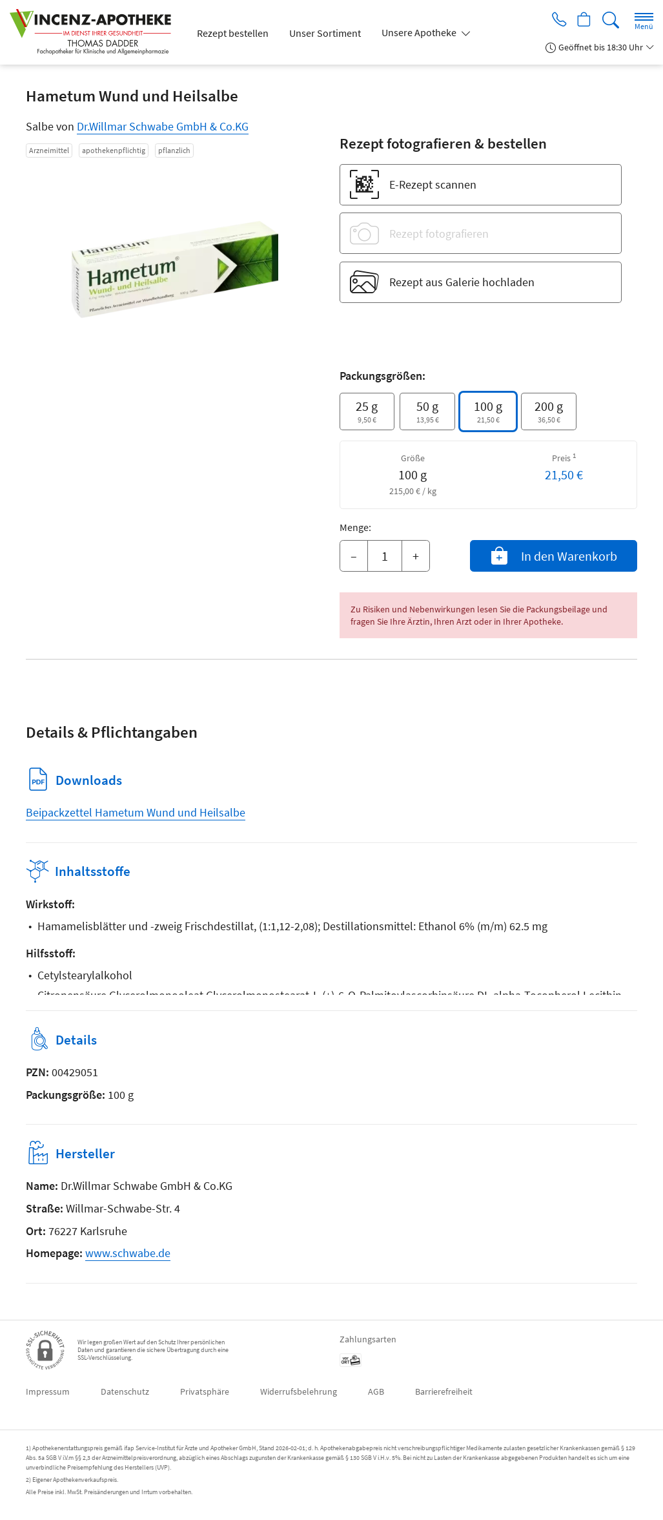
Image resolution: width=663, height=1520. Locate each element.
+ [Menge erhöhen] (416, 556)
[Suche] (610, 20)
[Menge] (384, 556)
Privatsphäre (204, 1391)
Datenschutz (125, 1391)
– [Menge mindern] (354, 556)
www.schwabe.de (127, 1252)
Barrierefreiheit (444, 1391)
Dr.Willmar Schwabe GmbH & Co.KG (163, 126)
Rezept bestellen (233, 32)
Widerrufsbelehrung (298, 1391)
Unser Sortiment (325, 32)
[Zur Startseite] (95, 32)
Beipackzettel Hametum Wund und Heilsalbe (135, 812)
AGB (376, 1391)
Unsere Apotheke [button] (420, 32)
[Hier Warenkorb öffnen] (582, 21)
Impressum (48, 1391)
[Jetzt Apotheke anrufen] (554, 21)
